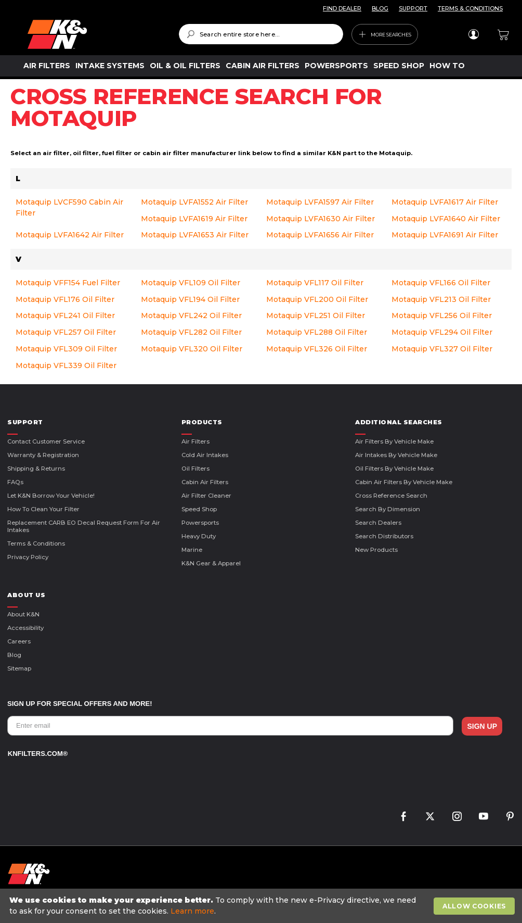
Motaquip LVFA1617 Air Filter (445, 202)
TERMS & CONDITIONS (470, 8)
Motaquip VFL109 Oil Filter (190, 282)
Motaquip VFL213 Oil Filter (441, 299)
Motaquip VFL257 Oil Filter (66, 332)
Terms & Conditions (36, 543)
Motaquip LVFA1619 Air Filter (194, 218)
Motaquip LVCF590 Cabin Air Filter (69, 207)
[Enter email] (230, 726)
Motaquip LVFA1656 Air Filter (320, 234)
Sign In (473, 34)
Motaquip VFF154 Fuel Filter (68, 282)
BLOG (380, 8)
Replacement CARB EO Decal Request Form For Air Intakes (83, 526)
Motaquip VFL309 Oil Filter (66, 348)
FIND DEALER (342, 8)
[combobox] (261, 34)
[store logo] (95, 34)
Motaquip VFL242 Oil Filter (191, 315)
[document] (262, 906)
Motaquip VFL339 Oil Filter (66, 365)
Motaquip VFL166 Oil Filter (441, 282)
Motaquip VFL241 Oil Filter (65, 315)
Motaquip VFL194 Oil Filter (190, 299)
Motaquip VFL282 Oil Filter (191, 332)
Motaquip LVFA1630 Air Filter (320, 218)
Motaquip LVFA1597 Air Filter (320, 202)
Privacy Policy (27, 557)
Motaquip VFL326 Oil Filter (316, 348)
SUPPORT (413, 8)
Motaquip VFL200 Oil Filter (317, 299)
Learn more (192, 911)
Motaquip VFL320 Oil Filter (191, 348)
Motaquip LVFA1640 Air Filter (446, 218)
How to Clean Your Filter (43, 509)
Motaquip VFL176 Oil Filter (65, 299)
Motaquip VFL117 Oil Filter (314, 282)
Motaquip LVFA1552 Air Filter (194, 202)
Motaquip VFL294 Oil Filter (442, 332)
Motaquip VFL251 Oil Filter (315, 315)
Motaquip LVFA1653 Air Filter (195, 234)
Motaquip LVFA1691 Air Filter (445, 234)
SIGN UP (482, 726)
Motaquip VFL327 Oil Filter (442, 348)
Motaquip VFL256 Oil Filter (442, 315)
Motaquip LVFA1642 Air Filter (70, 234)
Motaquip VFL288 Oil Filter (316, 332)
